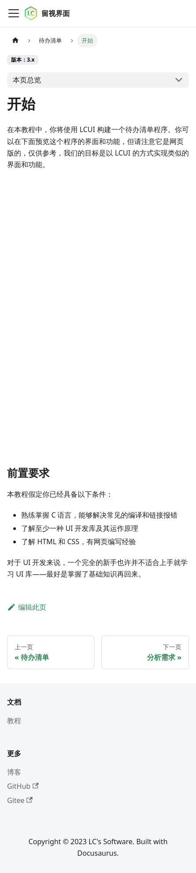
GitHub (22, 786)
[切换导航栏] (13, 13)
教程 (14, 720)
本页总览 (27, 80)
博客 (14, 772)
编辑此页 (26, 607)
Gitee (20, 800)
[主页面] (15, 40)
